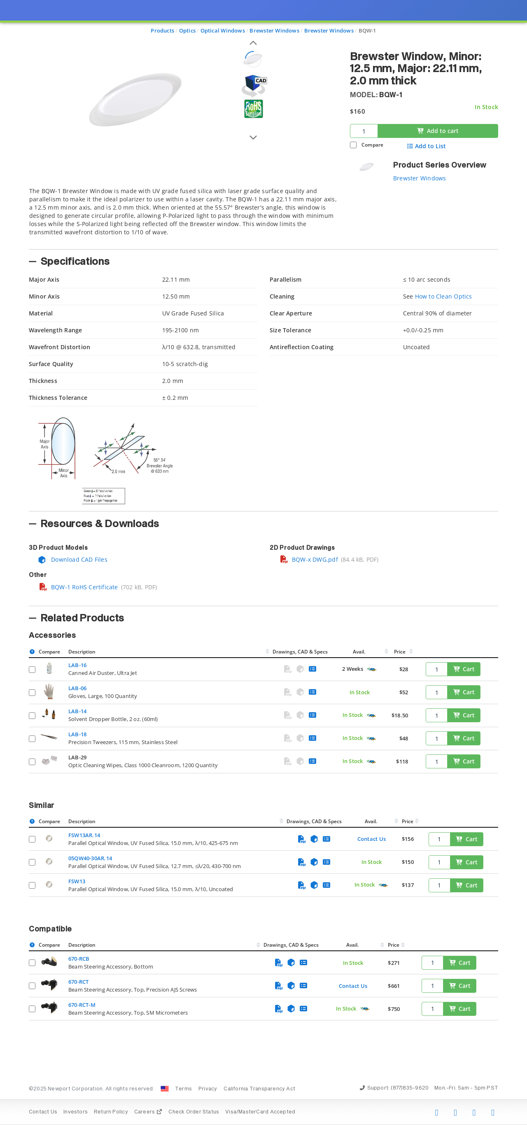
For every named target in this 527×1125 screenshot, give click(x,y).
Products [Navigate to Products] (162, 30)
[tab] (183, 216)
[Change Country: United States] (165, 1089)
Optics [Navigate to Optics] (187, 30)
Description (82, 651)
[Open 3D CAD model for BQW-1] (253, 86)
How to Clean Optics (443, 296)
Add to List (426, 146)
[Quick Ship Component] (371, 669)
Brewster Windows (419, 178)
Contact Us (371, 839)
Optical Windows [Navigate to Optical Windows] (223, 30)
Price (400, 651)
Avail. (359, 651)
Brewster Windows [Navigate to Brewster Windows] (274, 30)
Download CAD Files (72, 559)
